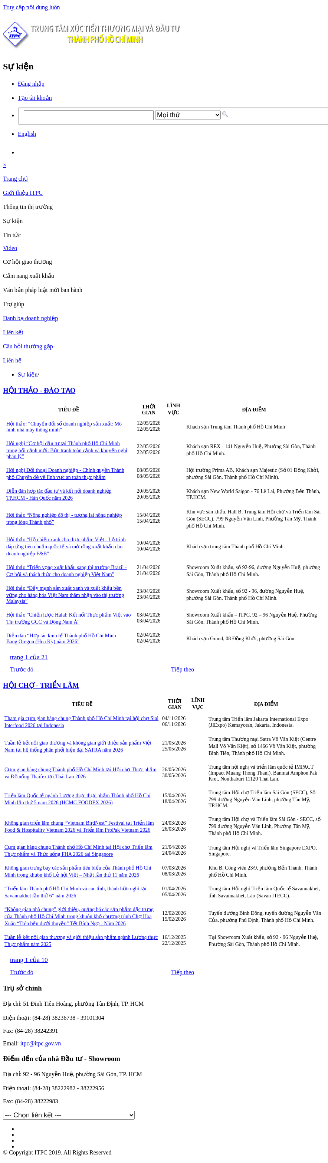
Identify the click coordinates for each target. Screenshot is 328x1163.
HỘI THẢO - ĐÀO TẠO (39, 390)
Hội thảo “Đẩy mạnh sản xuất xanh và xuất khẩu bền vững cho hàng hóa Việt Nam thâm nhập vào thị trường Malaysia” (65, 594)
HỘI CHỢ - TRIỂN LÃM (41, 685)
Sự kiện (27, 374)
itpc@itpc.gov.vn (40, 1043)
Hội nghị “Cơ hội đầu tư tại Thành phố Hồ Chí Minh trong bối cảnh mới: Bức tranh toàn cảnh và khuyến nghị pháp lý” (66, 450)
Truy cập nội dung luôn (31, 7)
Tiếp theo (182, 669)
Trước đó (21, 669)
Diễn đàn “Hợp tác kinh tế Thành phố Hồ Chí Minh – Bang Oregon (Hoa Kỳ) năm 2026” (63, 638)
